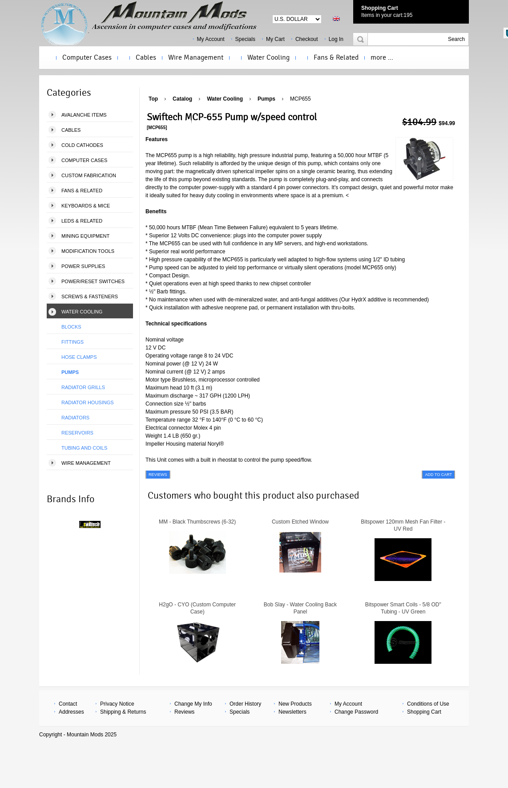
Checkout (306, 39)
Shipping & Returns (123, 712)
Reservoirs (77, 432)
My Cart (275, 39)
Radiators (75, 417)
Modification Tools (87, 251)
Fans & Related (336, 57)
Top (153, 99)
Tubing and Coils (84, 448)
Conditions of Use (428, 704)
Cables (146, 57)
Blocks (71, 326)
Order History (245, 704)
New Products (295, 704)
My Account (211, 39)
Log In (336, 39)
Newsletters (292, 712)
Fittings (72, 342)
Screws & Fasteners (89, 296)
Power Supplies (83, 266)
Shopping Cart (379, 8)
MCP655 (300, 99)
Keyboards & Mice (85, 205)
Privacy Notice (117, 704)
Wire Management (195, 57)
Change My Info (193, 704)
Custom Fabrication (88, 175)
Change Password (356, 712)
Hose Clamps (79, 357)
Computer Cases (87, 57)
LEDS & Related (81, 220)
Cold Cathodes (82, 145)
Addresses (71, 712)
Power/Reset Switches (93, 281)
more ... (382, 57)
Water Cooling (268, 57)
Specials (245, 39)
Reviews (184, 712)
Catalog (182, 99)
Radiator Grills (83, 387)
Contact (68, 704)
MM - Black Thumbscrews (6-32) (197, 522)
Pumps (70, 372)
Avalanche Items (84, 115)
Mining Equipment (85, 236)
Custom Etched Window (300, 522)
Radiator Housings (87, 402)
